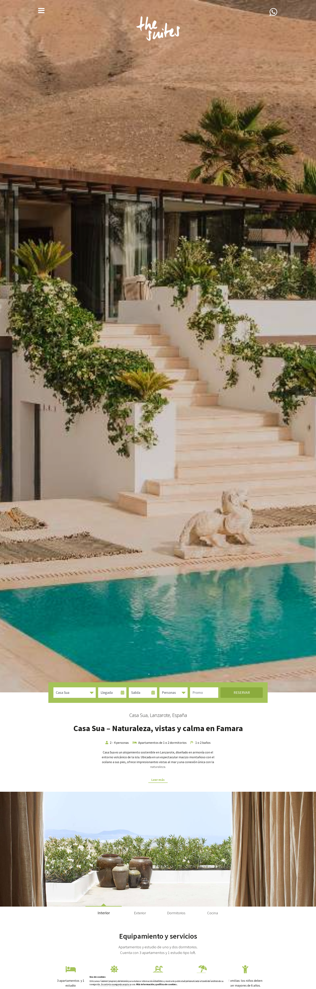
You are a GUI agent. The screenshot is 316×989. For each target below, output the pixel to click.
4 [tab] (167, 674)
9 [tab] (176, 894)
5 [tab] (152, 894)
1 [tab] (149, 674)
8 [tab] (170, 894)
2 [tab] (155, 674)
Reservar (242, 692)
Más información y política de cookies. (156, 984)
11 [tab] (188, 894)
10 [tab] (182, 894)
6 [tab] (158, 894)
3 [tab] (161, 674)
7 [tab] (164, 894)
